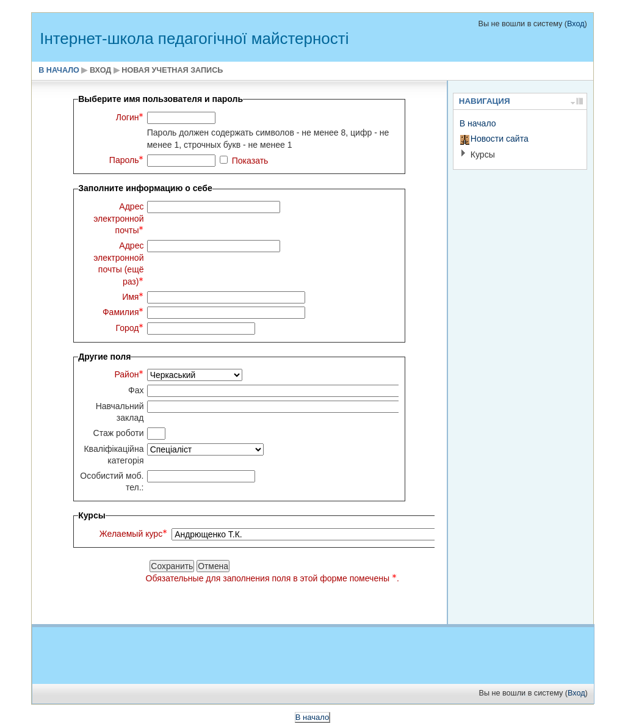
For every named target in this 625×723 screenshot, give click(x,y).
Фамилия (123, 312)
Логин (130, 117)
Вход (576, 24)
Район (128, 374)
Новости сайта (500, 139)
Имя (132, 297)
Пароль (126, 160)
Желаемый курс (133, 534)
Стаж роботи (118, 433)
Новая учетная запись (172, 70)
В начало (58, 70)
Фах (136, 390)
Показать (250, 160)
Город (130, 328)
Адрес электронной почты (118, 218)
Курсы (483, 154)
